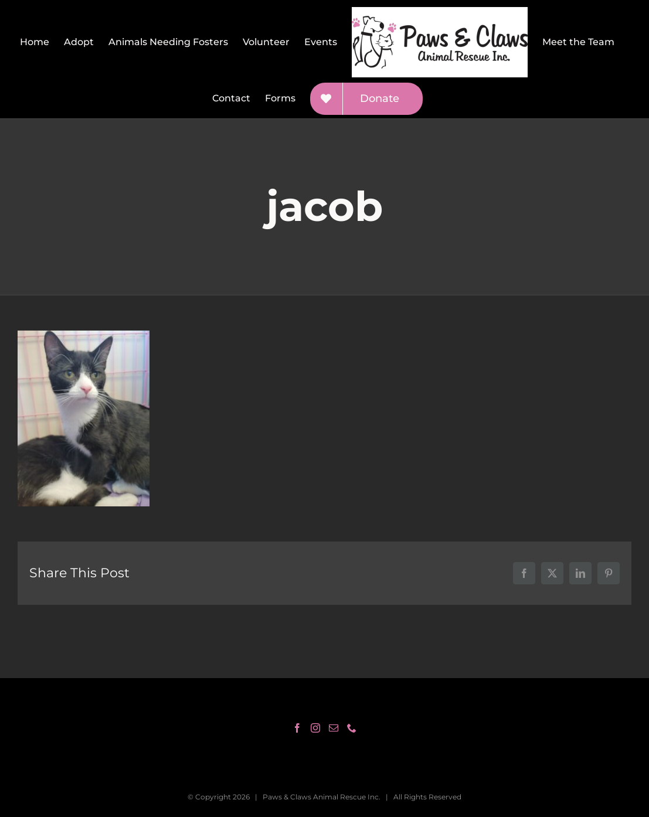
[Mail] (333, 728)
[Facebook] (297, 728)
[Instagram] (315, 728)
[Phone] (351, 728)
